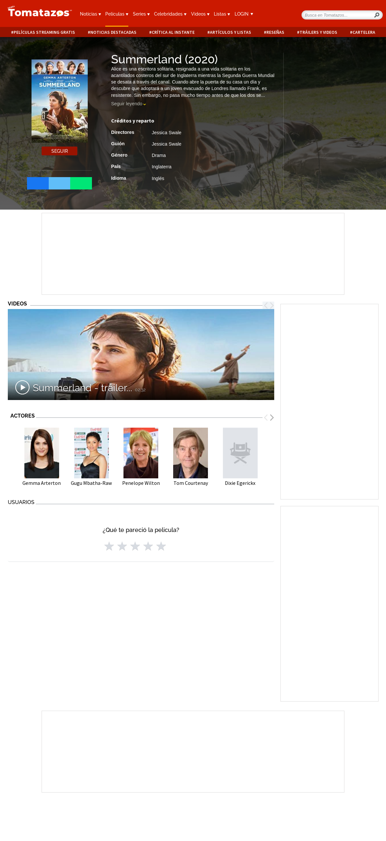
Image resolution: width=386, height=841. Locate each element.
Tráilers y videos (318, 32)
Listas (222, 14)
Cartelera (364, 32)
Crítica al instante (173, 32)
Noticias (90, 14)
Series (141, 14)
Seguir (59, 151)
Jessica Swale (166, 132)
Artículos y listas (230, 32)
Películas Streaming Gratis (44, 32)
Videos (200, 14)
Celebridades (170, 14)
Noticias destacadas (113, 32)
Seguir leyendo (126, 103)
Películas (116, 14)
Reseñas (275, 32)
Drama (159, 155)
